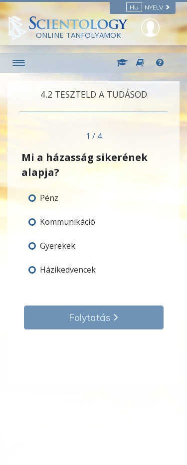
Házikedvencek (68, 269)
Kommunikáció (67, 221)
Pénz (49, 197)
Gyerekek (57, 245)
